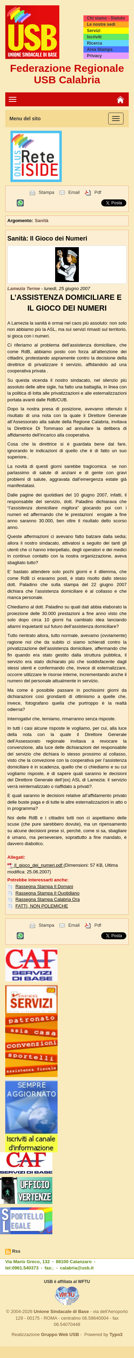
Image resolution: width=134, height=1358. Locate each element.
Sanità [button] (42, 220)
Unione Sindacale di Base (61, 1311)
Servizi (93, 30)
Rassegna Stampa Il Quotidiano (47, 893)
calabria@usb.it (77, 1267)
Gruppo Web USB (60, 1334)
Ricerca (94, 43)
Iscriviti (94, 37)
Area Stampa (99, 49)
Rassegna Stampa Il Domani (44, 886)
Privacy (94, 55)
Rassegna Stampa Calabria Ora (47, 899)
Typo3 (116, 1334)
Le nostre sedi (101, 24)
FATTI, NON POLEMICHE (41, 906)
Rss (16, 1251)
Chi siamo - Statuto (106, 18)
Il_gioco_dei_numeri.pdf (39, 865)
